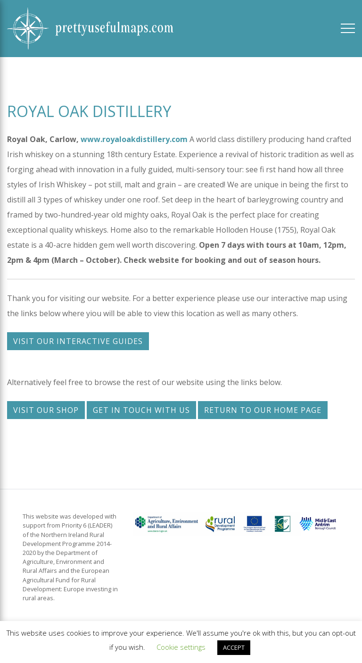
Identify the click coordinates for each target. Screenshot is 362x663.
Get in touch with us (141, 410)
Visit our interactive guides (78, 341)
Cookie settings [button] (181, 647)
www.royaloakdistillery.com (134, 139)
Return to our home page (262, 410)
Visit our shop (46, 410)
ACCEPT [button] (234, 647)
